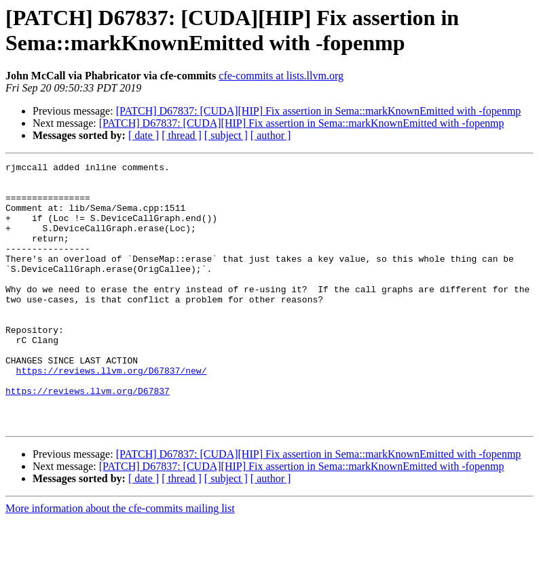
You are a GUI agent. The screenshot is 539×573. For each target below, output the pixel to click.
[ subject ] (226, 135)
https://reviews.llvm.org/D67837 (87, 437)
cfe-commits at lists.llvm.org (281, 75)
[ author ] (270, 135)
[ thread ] (182, 135)
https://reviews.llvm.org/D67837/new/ (111, 413)
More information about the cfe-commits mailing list (120, 561)
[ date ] (143, 135)
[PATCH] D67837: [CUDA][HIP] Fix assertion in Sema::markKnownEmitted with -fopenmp (318, 111)
